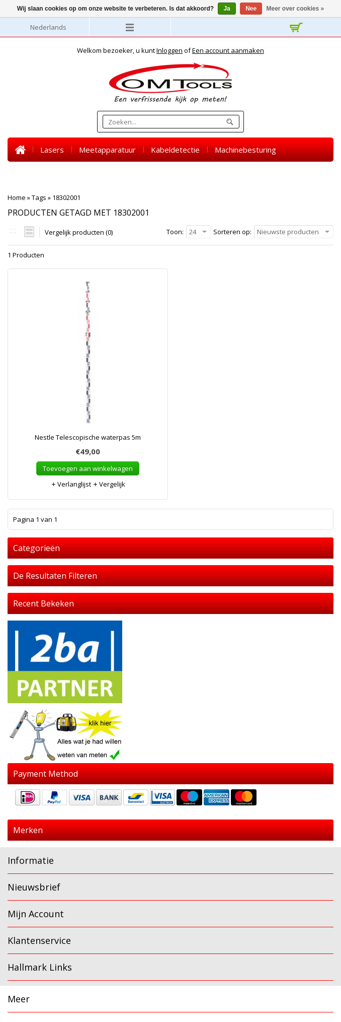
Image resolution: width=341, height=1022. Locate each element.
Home (20, 150)
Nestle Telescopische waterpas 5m (88, 437)
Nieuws (214, 174)
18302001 (66, 197)
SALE (177, 174)
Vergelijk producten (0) (79, 232)
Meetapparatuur (107, 150)
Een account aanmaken (228, 50)
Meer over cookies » (295, 8)
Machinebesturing (245, 150)
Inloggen (169, 50)
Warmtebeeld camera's (56, 174)
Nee (251, 8)
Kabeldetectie (175, 150)
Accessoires (133, 174)
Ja (226, 8)
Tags (39, 197)
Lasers (52, 150)
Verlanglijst (71, 484)
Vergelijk (109, 484)
